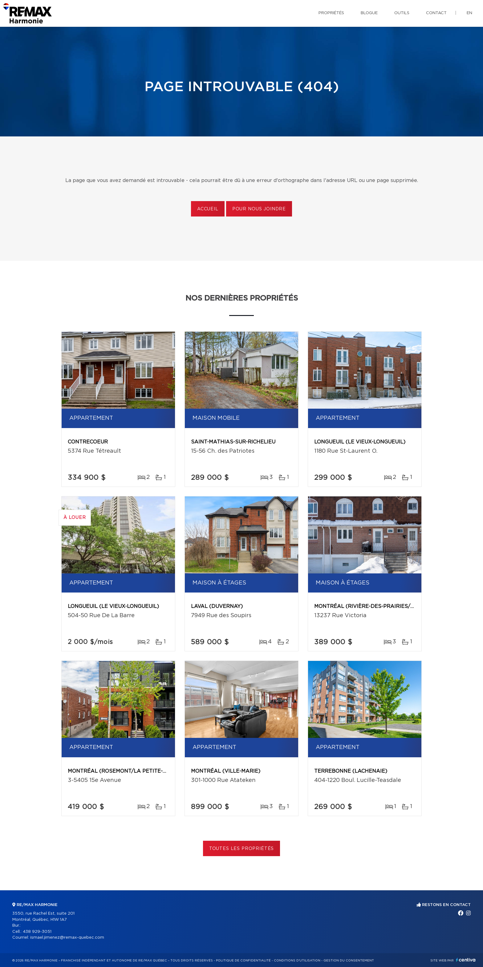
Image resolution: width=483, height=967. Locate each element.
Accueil (207, 209)
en (469, 13)
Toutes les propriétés (241, 849)
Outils (401, 13)
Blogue (369, 13)
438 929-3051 (37, 932)
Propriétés (331, 13)
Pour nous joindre (259, 209)
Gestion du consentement (348, 960)
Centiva (466, 960)
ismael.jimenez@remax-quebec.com (67, 938)
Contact (436, 13)
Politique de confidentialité (243, 960)
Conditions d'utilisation (297, 960)
